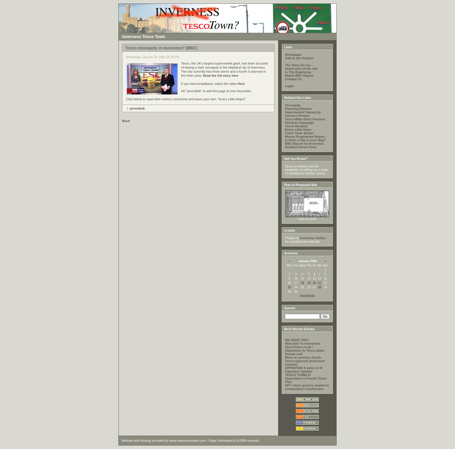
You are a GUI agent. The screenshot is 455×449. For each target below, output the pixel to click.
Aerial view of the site (301, 68)
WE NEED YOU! (297, 340)
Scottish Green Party (301, 147)
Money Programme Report (305, 136)
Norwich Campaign (299, 122)
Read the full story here (220, 75)
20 (314, 283)
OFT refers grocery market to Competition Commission (307, 387)
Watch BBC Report (299, 75)
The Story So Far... (299, 65)
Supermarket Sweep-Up (303, 112)
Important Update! (299, 371)
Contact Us (293, 79)
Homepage (293, 54)
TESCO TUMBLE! (298, 375)
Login (289, 86)
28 (319, 287)
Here (241, 83)
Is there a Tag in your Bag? (305, 140)
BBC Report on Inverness (304, 143)
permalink (137, 108)
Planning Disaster (298, 108)
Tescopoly (293, 105)
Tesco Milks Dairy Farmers (305, 119)
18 (302, 283)
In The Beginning (298, 72)
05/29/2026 (307, 296)
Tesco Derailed (296, 126)
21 (319, 283)
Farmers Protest (297, 115)
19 (309, 283)
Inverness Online (313, 238)
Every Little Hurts (298, 129)
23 (289, 287)
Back (126, 121)
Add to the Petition (299, 58)
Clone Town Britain (299, 133)
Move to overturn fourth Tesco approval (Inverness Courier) (305, 361)
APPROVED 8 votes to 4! (303, 368)
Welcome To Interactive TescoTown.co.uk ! (302, 345)
